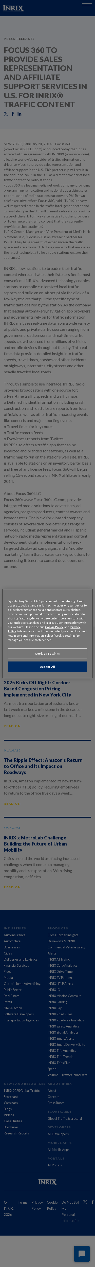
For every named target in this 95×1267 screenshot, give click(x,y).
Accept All (47, 666)
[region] (47, 633)
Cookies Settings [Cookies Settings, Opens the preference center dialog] (47, 653)
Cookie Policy (54, 627)
